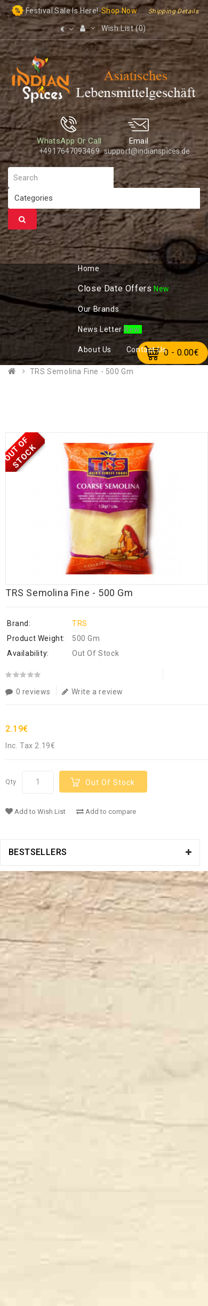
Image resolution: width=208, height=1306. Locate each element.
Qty (11, 782)
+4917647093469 (69, 151)
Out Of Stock (110, 782)
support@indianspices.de (147, 151)
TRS (79, 623)
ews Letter (101, 329)
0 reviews (28, 691)
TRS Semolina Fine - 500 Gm (82, 371)
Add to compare (106, 812)
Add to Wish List (35, 812)
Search (22, 219)
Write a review (92, 691)
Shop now (119, 10)
